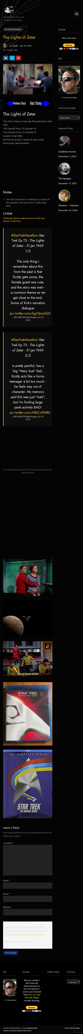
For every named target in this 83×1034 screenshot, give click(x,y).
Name (6, 881)
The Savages (64, 178)
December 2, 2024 (67, 156)
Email (6, 894)
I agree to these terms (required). (19, 941)
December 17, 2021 (67, 183)
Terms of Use (36, 935)
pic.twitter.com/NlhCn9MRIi (30, 412)
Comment (8, 843)
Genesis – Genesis (68, 205)
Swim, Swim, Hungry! (72, 1028)
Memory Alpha (20, 218)
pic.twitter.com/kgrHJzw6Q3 (30, 313)
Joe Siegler (10, 45)
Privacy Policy (19, 935)
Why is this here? (69, 38)
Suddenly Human (67, 151)
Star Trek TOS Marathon (13, 29)
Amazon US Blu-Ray (35, 218)
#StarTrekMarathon (24, 235)
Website (7, 907)
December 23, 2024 (68, 210)
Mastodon (27, 1030)
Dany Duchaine (16, 1030)
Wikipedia (8, 218)
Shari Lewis (15, 199)
